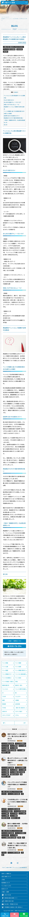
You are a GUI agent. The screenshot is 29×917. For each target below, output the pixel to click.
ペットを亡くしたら (6, 885)
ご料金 (3, 879)
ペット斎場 (5, 670)
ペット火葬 (5, 666)
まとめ (5, 124)
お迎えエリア (4, 888)
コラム (17, 715)
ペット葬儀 (5, 663)
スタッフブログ (6, 715)
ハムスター (18, 696)
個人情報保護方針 (23, 867)
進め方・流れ (18, 685)
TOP (2, 17)
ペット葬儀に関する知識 (20, 671)
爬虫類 (4, 704)
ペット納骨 (18, 666)
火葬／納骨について (6, 876)
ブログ (3, 867)
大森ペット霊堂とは (6, 873)
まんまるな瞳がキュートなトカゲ (12, 102)
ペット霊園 (18, 663)
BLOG (6, 17)
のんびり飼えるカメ (9, 100)
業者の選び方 (5, 685)
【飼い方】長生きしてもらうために (20, 708)
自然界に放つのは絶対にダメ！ (12, 115)
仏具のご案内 (9, 867)
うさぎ (4, 696)
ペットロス (5, 689)
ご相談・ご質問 (5, 891)
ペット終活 (18, 677)
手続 (16, 681)
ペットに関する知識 (20, 689)
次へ (25, 723)
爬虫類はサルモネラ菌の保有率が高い (13, 118)
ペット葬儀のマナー (7, 674)
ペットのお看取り (6, 677)
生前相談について (5, 882)
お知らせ (4, 711)
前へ (4, 723)
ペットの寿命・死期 (7, 681)
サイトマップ (15, 867)
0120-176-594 (7, 894)
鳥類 (3, 700)
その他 (4, 707)
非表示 (16, 92)
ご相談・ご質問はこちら (14, 641)
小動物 (17, 700)
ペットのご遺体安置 (20, 674)
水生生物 (17, 704)
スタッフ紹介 (18, 711)
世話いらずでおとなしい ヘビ (11, 104)
